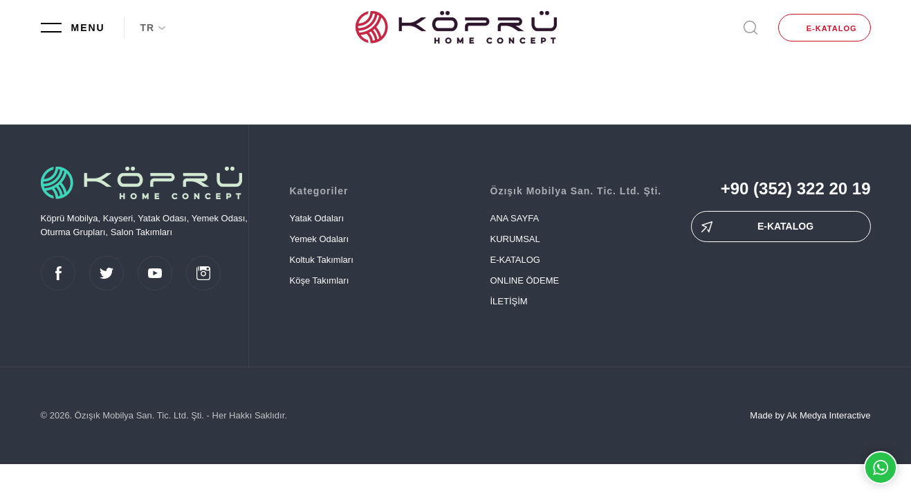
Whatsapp (880, 467)
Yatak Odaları (317, 218)
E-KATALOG (832, 28)
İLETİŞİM (509, 301)
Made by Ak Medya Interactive (810, 415)
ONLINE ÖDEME (525, 280)
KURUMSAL (515, 239)
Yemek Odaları (319, 239)
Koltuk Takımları (321, 260)
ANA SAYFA (515, 218)
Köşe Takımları (319, 280)
